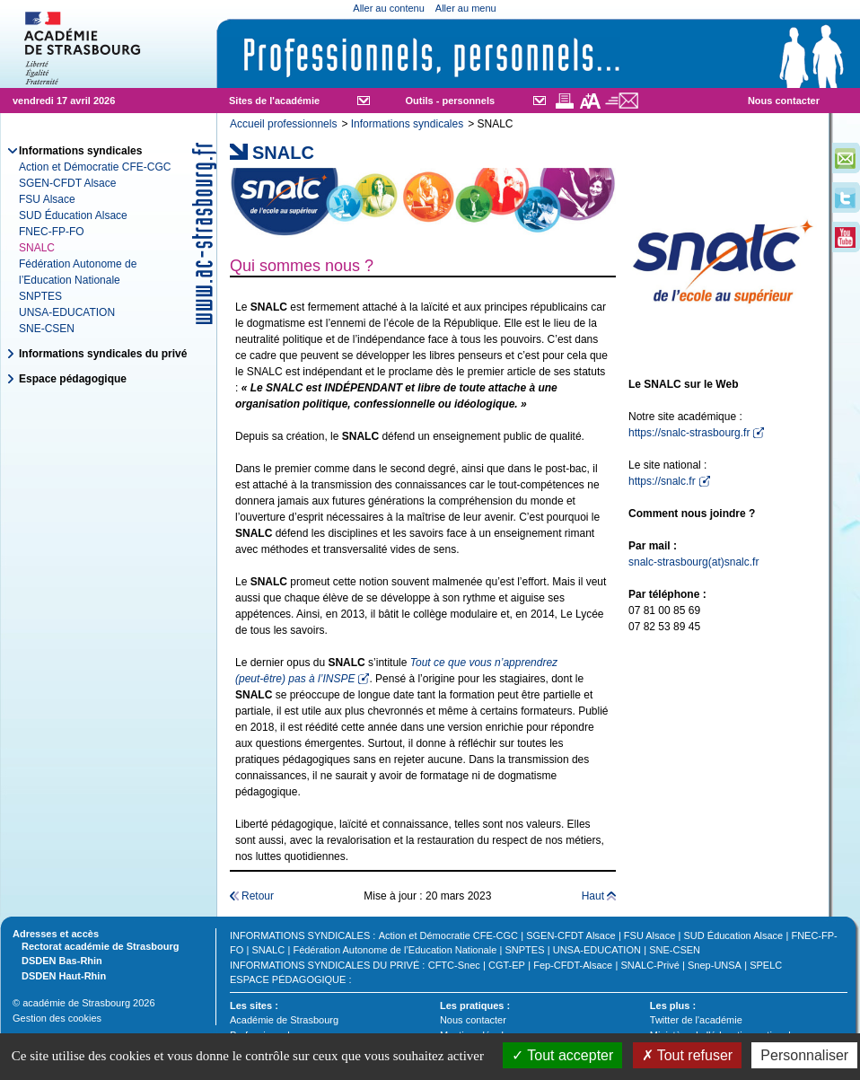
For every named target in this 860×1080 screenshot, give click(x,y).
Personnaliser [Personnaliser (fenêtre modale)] (804, 1055)
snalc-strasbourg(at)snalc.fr (693, 562)
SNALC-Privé (649, 965)
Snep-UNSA (715, 965)
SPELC (766, 965)
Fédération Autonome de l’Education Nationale (394, 949)
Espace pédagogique (73, 379)
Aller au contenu (389, 8)
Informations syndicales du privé (103, 353)
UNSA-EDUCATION (67, 312)
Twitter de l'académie (696, 1019)
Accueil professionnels (283, 124)
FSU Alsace (47, 199)
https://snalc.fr (662, 481)
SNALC (268, 949)
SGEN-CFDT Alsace (67, 183)
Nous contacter (784, 100)
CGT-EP (506, 965)
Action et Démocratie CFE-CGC (95, 167)
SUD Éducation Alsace (73, 215)
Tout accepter (562, 1055)
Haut (593, 896)
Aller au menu (465, 8)
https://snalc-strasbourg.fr (689, 432)
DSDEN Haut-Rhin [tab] (59, 975)
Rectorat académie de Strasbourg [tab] (96, 945)
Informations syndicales (407, 124)
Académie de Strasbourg (284, 1019)
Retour (257, 896)
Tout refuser (687, 1055)
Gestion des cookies (57, 1018)
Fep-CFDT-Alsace (572, 965)
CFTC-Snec (454, 965)
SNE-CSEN (47, 328)
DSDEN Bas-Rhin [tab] (57, 959)
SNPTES (40, 296)
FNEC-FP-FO (51, 231)
